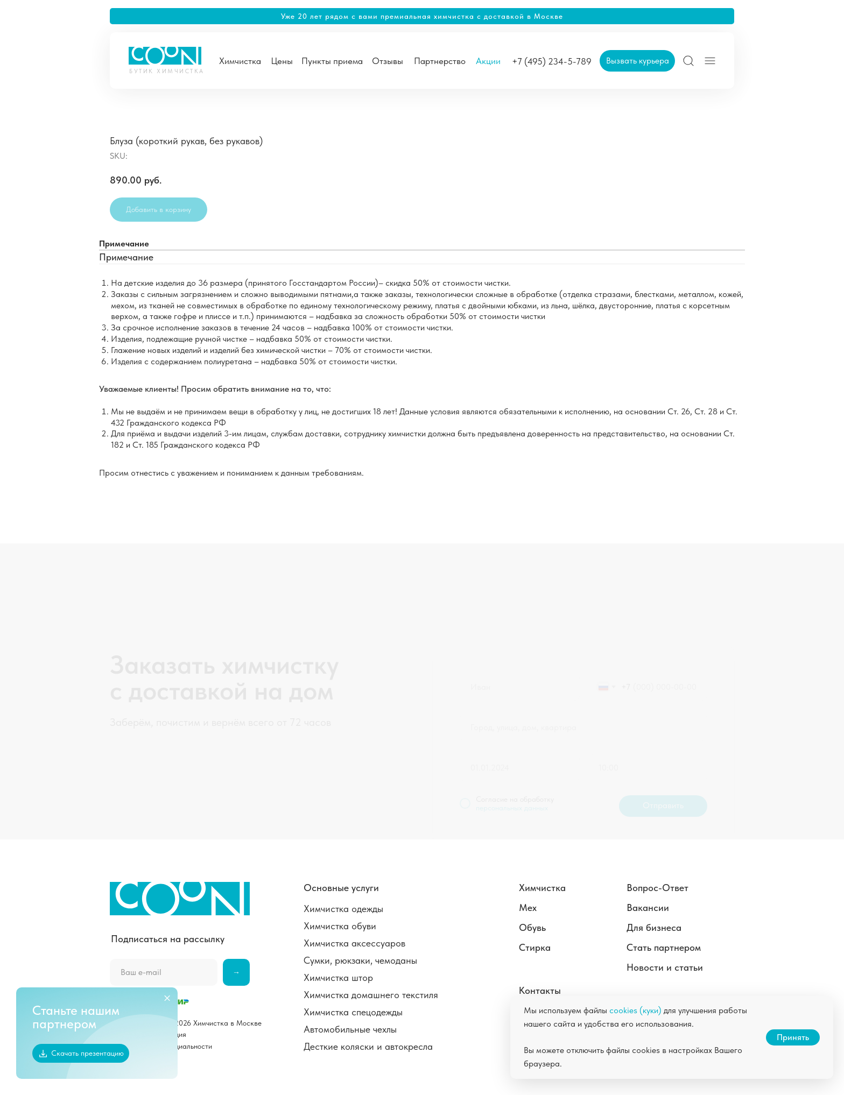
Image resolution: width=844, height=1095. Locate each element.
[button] (637, 61)
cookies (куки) (635, 1010)
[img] (688, 60)
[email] (163, 972)
